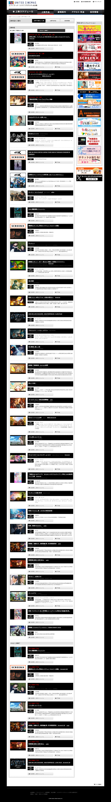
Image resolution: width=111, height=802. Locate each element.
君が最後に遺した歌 (34, 347)
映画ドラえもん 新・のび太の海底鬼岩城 (40, 510)
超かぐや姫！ (32, 383)
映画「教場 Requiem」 (35, 525)
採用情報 (47, 792)
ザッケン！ (31, 243)
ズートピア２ (32, 593)
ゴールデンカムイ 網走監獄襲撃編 (38, 399)
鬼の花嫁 (31, 281)
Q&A (36, 794)
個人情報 (53, 792)
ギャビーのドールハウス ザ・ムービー (39, 455)
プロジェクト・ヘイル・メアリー (38, 330)
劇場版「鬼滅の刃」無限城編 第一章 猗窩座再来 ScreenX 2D (46, 725)
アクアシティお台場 (16, 16)
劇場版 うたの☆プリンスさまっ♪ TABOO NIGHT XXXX (44, 627)
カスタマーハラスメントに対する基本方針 (67, 792)
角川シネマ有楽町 (43, 794)
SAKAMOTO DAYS (34, 55)
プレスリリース (40, 792)
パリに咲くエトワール (34, 437)
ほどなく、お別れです (34, 576)
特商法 (31, 794)
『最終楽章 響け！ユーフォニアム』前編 (40, 99)
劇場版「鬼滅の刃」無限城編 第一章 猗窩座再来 (42, 543)
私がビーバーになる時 (34, 417)
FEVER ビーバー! (33, 133)
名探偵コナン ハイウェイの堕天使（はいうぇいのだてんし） (46, 174)
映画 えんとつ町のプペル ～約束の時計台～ (41, 297)
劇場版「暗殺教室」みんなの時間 (38, 365)
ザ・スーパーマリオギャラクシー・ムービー (41, 74)
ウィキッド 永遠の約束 (35, 492)
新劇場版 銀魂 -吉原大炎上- (36, 560)
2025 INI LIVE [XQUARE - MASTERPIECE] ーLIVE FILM (45, 314)
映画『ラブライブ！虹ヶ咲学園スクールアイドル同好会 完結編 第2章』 (49, 611)
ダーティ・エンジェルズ (35, 192)
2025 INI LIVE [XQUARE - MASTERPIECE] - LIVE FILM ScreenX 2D (49, 762)
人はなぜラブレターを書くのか (37, 117)
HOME (10, 16)
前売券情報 (67, 20)
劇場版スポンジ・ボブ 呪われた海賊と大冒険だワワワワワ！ (46, 262)
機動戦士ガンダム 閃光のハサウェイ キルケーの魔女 (43, 225)
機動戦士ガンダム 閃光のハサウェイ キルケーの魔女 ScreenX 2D (48, 669)
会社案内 (32, 792)
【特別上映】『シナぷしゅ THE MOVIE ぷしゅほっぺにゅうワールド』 (49, 36)
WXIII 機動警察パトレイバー (36, 209)
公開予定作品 (53, 20)
